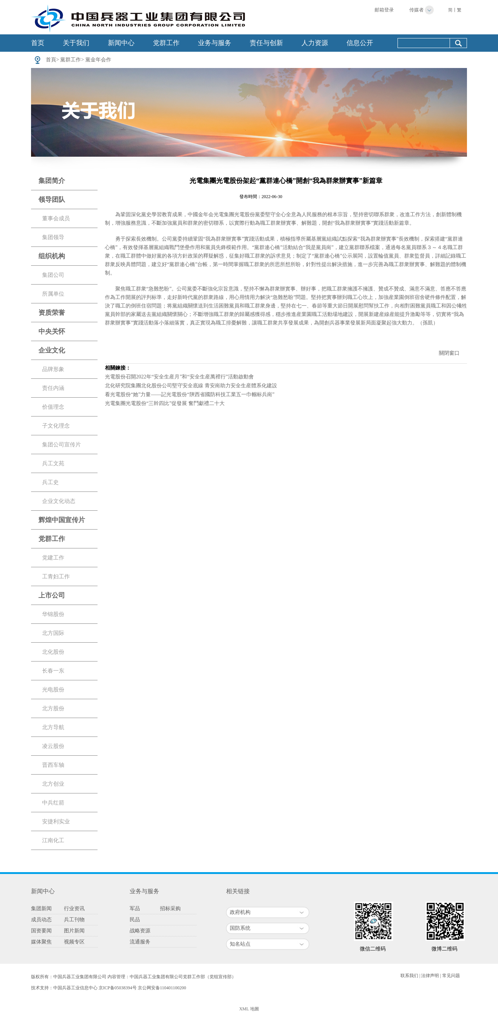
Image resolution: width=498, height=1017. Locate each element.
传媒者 (416, 10)
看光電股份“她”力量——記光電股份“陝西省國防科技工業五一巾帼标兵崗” (189, 394)
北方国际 (53, 633)
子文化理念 (56, 426)
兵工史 (50, 482)
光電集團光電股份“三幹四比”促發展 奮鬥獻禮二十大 (165, 403)
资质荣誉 (51, 312)
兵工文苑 (53, 463)
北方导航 (53, 727)
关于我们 (76, 43)
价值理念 (53, 407)
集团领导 (53, 237)
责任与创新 (266, 43)
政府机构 (240, 912)
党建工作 (53, 558)
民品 (135, 919)
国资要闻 (41, 930)
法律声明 (430, 975)
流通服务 (140, 942)
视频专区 (74, 942)
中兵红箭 (53, 803)
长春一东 (53, 671)
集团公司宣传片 (61, 445)
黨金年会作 (98, 59)
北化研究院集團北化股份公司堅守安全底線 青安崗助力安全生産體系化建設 (191, 385)
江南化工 (53, 840)
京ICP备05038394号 (118, 987)
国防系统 (240, 928)
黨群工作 (70, 59)
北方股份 (53, 708)
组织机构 (51, 256)
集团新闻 (41, 908)
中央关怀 (51, 331)
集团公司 (53, 275)
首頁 (51, 59)
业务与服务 (214, 43)
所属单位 (53, 294)
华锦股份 (53, 614)
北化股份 (53, 652)
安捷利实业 (56, 821)
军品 (135, 908)
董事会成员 (56, 218)
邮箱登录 (384, 10)
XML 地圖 (249, 1008)
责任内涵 (53, 388)
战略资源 (140, 930)
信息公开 (360, 43)
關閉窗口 (449, 353)
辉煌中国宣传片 (61, 520)
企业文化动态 (58, 501)
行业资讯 (74, 908)
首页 (37, 43)
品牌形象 (53, 369)
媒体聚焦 (41, 942)
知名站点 (240, 944)
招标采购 (170, 908)
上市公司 (51, 595)
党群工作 (166, 43)
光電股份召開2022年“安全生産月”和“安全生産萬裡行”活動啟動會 (179, 377)
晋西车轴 (53, 765)
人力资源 (314, 43)
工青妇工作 (56, 576)
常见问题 (451, 975)
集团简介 (51, 180)
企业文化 (51, 350)
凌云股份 (53, 746)
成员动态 (41, 919)
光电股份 (53, 690)
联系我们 (409, 975)
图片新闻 (74, 930)
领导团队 (51, 199)
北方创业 (53, 784)
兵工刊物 (74, 919)
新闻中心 (121, 43)
